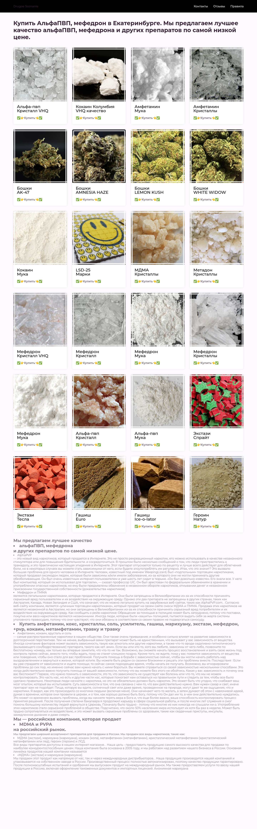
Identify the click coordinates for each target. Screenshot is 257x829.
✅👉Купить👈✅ (29, 118)
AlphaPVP (24, 555)
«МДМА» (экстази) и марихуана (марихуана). (50, 755)
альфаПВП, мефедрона (46, 545)
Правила (237, 6)
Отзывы (219, 6)
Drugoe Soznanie (25, 6)
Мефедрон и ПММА (32, 592)
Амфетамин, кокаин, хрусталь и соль (44, 633)
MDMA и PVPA (35, 724)
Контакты (201, 6)
